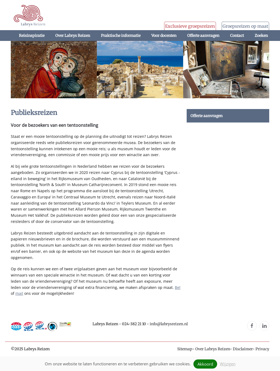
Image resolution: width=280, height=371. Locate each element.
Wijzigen (227, 363)
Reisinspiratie (32, 35)
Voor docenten (163, 35)
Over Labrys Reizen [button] (72, 35)
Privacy (262, 348)
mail (19, 293)
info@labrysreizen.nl (169, 323)
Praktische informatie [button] (121, 35)
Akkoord (205, 364)
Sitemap (184, 348)
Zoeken (261, 35)
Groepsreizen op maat (245, 26)
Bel (177, 287)
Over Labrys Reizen (212, 348)
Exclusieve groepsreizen (190, 26)
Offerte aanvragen (203, 35)
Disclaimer (242, 348)
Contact (237, 35)
